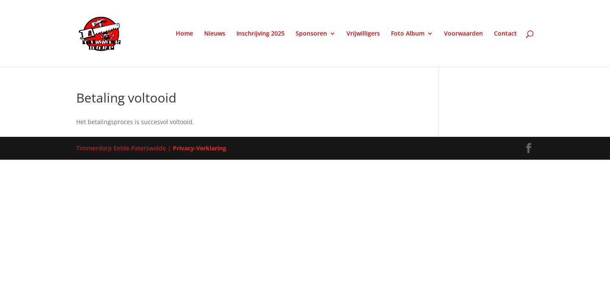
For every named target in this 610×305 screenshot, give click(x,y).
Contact (505, 33)
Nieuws (214, 33)
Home (184, 33)
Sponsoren (311, 33)
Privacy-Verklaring (199, 148)
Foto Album (407, 33)
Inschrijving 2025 (260, 33)
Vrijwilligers (363, 33)
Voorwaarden (463, 33)
